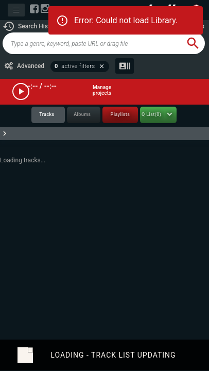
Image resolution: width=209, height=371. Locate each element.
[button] (31, 26)
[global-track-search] (92, 43)
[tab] (48, 115)
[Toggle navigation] (16, 10)
